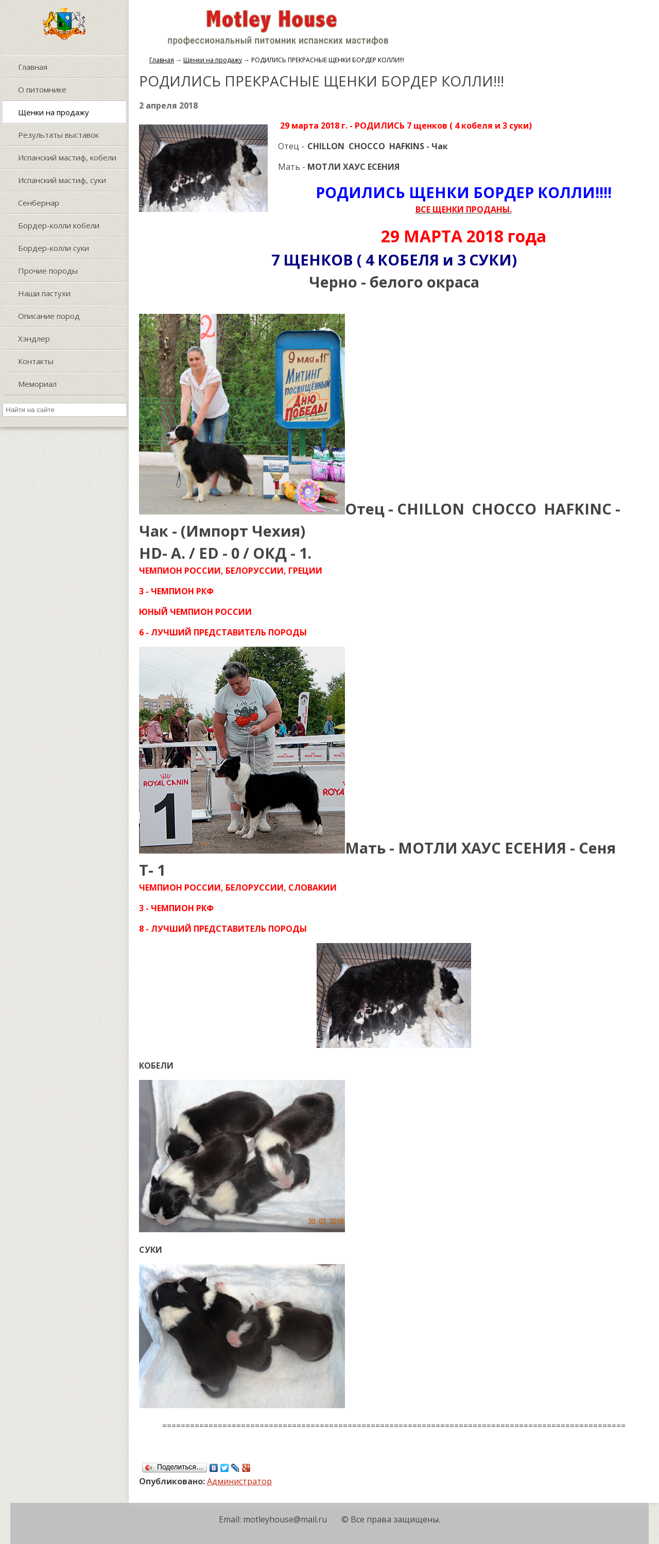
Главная (161, 60)
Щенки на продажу (212, 60)
